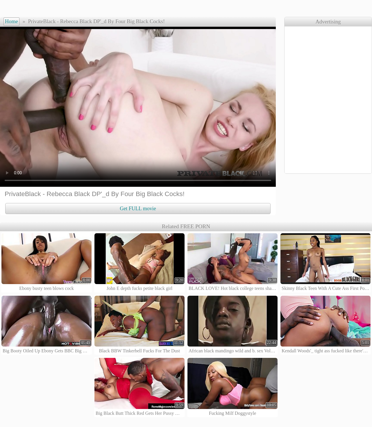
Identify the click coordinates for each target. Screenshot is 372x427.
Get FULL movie (138, 208)
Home (11, 21)
